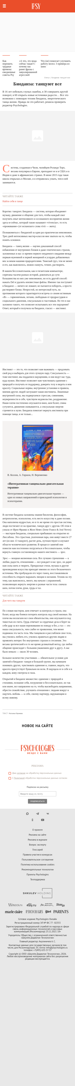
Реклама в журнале (37, 839)
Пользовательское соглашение (37, 859)
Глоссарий (37, 849)
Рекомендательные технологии (38, 869)
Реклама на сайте (37, 834)
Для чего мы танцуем (13, 600)
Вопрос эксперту (37, 844)
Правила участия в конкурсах (37, 854)
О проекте (37, 829)
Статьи (47, 77)
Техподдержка (37, 879)
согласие (21, 773)
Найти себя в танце (12, 201)
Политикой (19, 778)
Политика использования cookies (37, 864)
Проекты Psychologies (38, 874)
